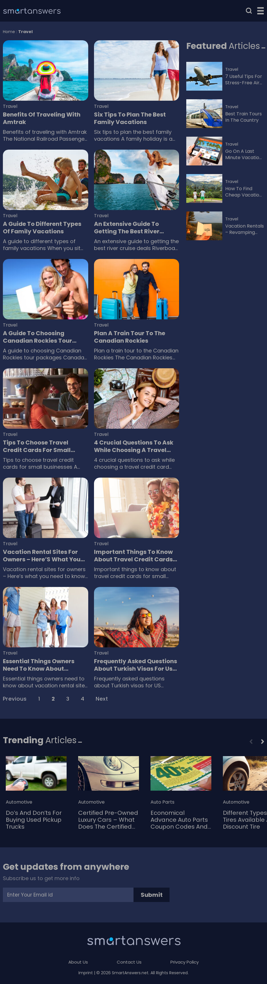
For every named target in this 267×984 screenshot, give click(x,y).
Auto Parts (162, 802)
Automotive (19, 802)
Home (9, 32)
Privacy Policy (184, 962)
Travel (10, 106)
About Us (78, 962)
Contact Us (129, 962)
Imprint (85, 973)
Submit (152, 895)
